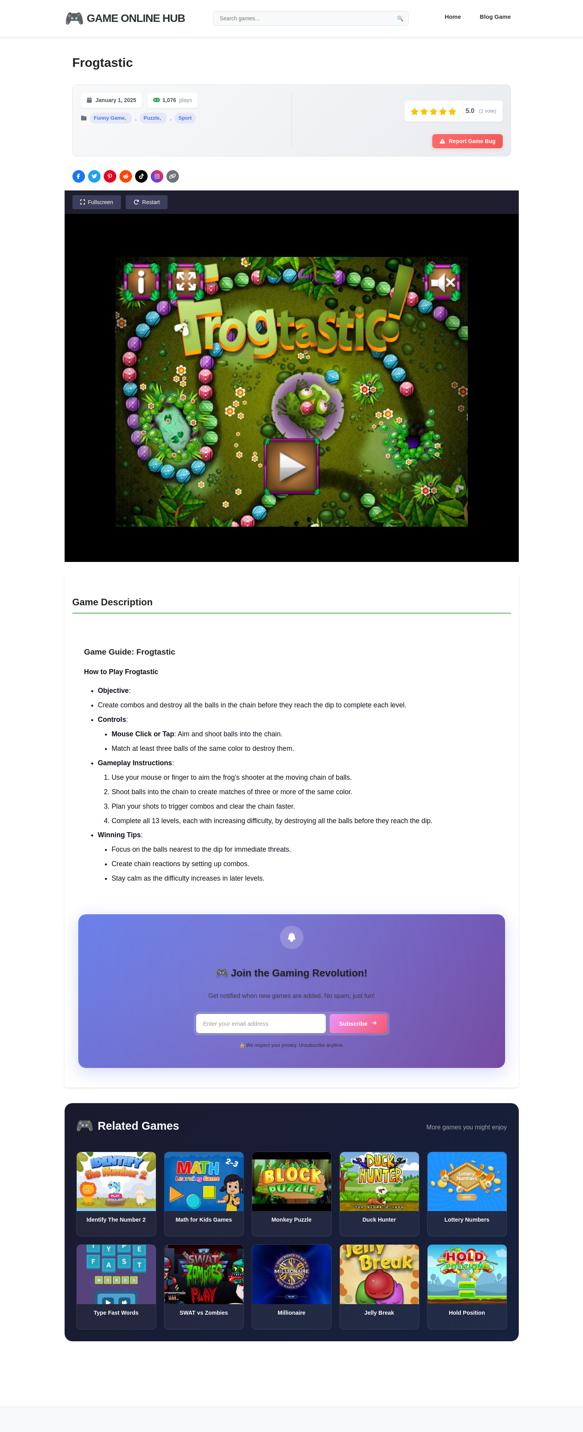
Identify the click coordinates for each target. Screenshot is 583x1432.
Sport (185, 118)
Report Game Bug (467, 141)
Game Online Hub (125, 18)
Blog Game (495, 16)
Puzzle (151, 118)
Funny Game (109, 118)
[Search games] (311, 18)
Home (453, 16)
